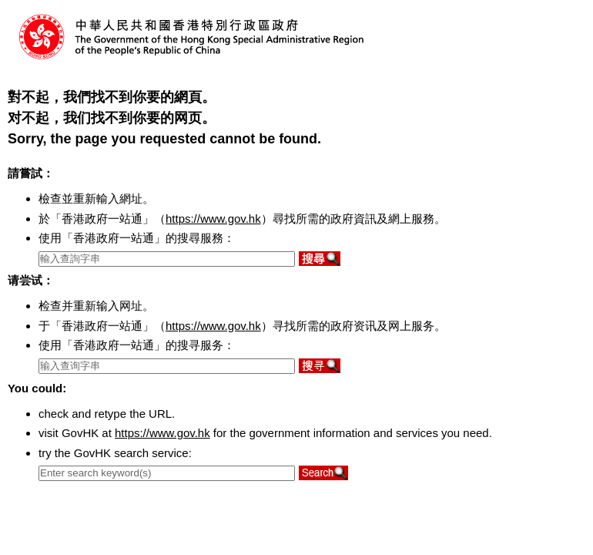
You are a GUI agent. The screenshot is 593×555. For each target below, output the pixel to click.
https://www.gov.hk (213, 218)
